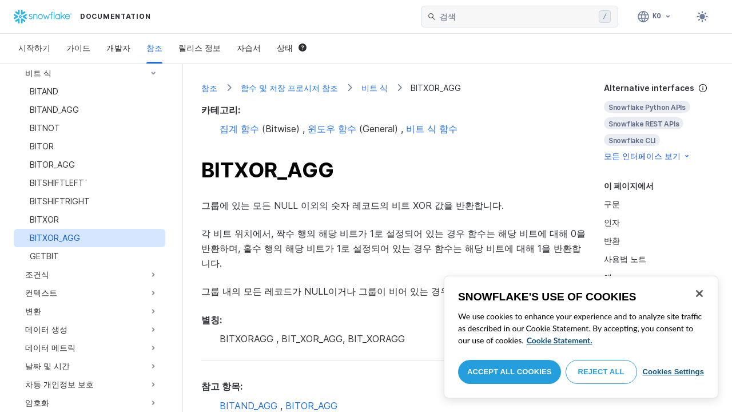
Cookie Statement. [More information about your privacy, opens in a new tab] (559, 340)
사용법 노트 (625, 259)
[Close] (699, 293)
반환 (612, 240)
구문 (612, 204)
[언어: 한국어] (654, 16)
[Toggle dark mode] (702, 16)
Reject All (601, 371)
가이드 (78, 48)
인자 (612, 222)
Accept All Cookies (509, 371)
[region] (581, 337)
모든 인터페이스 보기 (647, 156)
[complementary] (659, 122)
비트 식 (374, 88)
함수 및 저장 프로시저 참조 (289, 88)
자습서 (249, 48)
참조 (154, 48)
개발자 (118, 48)
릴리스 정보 (199, 48)
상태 (292, 48)
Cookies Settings (673, 371)
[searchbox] (517, 16)
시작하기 (34, 48)
